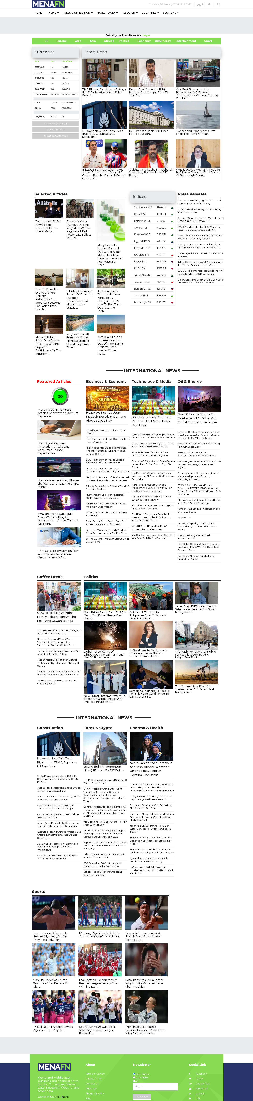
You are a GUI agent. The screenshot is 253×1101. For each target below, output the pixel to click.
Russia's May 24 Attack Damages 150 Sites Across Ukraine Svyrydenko (59, 789)
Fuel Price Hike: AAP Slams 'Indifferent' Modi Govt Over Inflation (106, 505)
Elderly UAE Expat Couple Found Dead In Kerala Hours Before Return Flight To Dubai (154, 464)
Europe (61, 41)
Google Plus (199, 1083)
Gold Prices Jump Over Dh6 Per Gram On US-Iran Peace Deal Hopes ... (105, 615)
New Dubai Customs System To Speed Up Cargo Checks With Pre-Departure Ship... (104, 698)
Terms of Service (95, 1073)
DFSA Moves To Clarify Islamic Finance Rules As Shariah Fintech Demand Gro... (148, 653)
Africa (108, 41)
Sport (206, 41)
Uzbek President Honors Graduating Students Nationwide (102, 873)
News (52, 12)
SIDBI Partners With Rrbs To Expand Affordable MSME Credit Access (105, 461)
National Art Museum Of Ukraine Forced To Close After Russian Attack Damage (107, 479)
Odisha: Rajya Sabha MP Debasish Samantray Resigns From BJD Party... (151, 172)
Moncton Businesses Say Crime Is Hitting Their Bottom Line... (199, 211)
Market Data (106, 12)
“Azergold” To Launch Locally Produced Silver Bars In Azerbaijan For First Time (107, 532)
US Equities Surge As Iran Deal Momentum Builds (194, 537)
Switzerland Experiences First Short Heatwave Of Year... (195, 132)
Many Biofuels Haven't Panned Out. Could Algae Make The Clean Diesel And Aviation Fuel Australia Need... (110, 255)
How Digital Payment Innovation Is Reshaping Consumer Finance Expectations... (54, 448)
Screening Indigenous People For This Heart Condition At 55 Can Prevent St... (149, 693)
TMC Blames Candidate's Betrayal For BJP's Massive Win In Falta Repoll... (104, 92)
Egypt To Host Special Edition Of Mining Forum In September (199, 445)
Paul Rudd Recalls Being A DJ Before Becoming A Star (56, 682)
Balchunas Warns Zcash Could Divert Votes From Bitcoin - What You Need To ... (201, 281)
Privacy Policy (94, 1078)
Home (38, 12)
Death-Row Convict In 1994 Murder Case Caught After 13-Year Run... (149, 92)
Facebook (198, 1073)
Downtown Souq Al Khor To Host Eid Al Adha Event (106, 514)
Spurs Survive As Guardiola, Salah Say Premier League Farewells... (97, 1030)
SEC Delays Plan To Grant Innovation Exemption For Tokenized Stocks (102, 865)
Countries (149, 12)
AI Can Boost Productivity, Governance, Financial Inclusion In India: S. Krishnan (58, 824)
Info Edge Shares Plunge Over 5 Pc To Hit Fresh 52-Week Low (108, 440)
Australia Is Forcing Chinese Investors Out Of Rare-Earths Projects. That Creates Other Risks (59, 834)
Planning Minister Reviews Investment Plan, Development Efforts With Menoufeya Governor (198, 476)
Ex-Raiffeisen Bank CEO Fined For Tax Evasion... (149, 132)
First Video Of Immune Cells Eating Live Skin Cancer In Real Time (153, 507)
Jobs (88, 1098)
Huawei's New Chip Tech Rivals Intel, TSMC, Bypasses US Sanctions (105, 496)
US (42, 41)
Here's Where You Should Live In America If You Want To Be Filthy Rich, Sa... (201, 237)
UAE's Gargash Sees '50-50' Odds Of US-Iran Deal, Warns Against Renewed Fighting (199, 464)
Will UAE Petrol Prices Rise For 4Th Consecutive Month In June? (150, 528)
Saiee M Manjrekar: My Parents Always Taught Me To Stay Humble (57, 857)
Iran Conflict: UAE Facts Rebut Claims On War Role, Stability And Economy (153, 536)
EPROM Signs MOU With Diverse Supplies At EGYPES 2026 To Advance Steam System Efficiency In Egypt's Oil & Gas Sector (199, 490)
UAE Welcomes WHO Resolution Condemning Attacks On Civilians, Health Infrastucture (152, 870)
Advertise (91, 1088)
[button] (209, 4)
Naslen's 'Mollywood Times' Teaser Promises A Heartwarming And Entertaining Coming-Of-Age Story (55, 642)
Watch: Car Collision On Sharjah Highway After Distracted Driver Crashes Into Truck (154, 436)
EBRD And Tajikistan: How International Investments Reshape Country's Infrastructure (57, 846)
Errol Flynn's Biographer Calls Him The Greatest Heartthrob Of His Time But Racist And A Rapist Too (152, 517)
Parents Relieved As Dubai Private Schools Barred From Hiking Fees (150, 454)
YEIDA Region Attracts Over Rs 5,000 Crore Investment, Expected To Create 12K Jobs (58, 779)
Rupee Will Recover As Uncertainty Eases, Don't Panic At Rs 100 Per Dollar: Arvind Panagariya (105, 845)
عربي (199, 4)
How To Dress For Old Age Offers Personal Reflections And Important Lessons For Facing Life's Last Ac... (47, 299)
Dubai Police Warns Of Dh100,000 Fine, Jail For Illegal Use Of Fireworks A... (104, 654)
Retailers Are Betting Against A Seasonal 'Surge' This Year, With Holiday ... (199, 202)
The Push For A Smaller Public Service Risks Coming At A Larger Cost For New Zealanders (153, 476)
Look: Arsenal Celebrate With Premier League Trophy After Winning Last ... (99, 983)
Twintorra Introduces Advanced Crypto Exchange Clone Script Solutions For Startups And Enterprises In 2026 (104, 833)
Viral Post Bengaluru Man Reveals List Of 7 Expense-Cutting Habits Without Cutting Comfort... (197, 94)
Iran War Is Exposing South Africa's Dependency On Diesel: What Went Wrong (197, 526)
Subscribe (142, 1096)
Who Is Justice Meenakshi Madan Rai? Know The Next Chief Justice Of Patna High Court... (198, 172)
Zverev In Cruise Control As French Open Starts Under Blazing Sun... (143, 936)
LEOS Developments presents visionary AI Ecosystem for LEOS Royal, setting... (200, 272)
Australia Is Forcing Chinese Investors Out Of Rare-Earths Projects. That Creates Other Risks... (110, 345)
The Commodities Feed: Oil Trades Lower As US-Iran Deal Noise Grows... (194, 689)
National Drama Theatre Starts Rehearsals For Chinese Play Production (107, 470)
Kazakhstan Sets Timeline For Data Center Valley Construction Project (55, 807)
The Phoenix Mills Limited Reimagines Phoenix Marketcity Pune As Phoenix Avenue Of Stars (106, 450)
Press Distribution (76, 12)
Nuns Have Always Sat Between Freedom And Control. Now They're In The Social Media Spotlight (152, 487)
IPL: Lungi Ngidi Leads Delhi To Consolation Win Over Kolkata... (99, 935)
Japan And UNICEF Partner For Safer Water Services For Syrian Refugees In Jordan (150, 828)
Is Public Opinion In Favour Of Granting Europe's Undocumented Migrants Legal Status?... (79, 299)
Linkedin (197, 1093)
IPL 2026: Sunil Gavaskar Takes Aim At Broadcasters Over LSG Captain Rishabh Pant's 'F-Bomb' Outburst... (103, 174)
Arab (78, 41)
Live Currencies (56, 129)
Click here (61, 1096)
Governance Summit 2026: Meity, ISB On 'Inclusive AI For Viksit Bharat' (58, 798)
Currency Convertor (55, 123)
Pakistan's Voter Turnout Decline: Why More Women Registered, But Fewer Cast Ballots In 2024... (79, 230)
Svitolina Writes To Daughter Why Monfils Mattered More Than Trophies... (144, 983)
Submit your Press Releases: (124, 35)
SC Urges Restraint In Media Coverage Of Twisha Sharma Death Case (59, 632)
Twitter (196, 1078)
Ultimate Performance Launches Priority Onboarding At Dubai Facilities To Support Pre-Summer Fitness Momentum (152, 787)
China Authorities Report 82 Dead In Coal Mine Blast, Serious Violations (200, 501)
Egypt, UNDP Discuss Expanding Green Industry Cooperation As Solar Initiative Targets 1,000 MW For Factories (198, 435)
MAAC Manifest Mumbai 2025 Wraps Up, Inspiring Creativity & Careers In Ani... (199, 228)
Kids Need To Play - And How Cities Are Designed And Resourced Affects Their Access (150, 840)
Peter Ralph (184, 517)
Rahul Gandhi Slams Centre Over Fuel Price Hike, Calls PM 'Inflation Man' (106, 523)
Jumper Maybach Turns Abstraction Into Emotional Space (199, 510)
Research (128, 12)
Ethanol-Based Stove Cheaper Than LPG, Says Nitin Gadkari (108, 487)
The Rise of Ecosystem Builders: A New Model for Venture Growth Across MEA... (59, 554)
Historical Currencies (56, 135)
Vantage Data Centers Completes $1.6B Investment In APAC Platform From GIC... (199, 246)
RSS (194, 1098)
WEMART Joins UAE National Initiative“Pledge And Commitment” (197, 454)
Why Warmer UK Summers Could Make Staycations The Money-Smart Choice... (78, 341)
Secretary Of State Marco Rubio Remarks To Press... (200, 255)
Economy (144, 41)
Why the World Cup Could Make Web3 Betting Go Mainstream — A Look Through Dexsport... (58, 518)
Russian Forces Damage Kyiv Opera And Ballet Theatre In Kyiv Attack (58, 652)
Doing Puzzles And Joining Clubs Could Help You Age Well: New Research (152, 445)
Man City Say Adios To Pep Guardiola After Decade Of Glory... (50, 983)
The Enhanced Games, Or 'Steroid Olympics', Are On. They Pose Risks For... (50, 936)
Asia (93, 41)
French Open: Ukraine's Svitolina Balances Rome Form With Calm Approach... (145, 1030)
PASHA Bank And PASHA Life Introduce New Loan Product (58, 816)
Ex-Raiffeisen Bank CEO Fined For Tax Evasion (106, 432)
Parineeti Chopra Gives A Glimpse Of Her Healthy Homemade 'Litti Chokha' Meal (58, 673)
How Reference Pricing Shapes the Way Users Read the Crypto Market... (59, 483)
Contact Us (92, 1083)
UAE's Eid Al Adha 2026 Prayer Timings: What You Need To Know (152, 498)
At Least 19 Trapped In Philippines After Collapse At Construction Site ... (148, 615)
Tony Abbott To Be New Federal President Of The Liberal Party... (47, 226)
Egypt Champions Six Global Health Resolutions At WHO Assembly (149, 860)
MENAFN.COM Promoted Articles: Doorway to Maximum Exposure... (58, 413)
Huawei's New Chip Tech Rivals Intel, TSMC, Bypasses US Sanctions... (102, 133)
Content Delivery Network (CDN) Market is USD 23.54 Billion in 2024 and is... (201, 220)
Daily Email (198, 1088)
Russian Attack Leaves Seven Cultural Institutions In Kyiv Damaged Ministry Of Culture (58, 662)
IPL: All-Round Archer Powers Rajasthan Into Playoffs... (53, 1028)
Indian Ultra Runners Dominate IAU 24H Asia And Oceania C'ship (104, 856)
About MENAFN (95, 1093)
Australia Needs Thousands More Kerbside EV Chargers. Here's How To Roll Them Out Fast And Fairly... (109, 301)
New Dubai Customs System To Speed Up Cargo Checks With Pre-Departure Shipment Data (198, 547)
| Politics (123, 41)
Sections (169, 12)
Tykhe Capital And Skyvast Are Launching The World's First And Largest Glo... (200, 263)
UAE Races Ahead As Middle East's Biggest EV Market (196, 557)
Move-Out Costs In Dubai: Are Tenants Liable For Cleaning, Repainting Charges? (152, 851)
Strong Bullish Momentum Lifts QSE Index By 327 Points (108, 540)
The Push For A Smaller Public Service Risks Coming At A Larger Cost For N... (195, 654)
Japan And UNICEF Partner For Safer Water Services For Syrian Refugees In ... (195, 609)
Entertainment (180, 41)
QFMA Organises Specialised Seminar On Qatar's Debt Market (105, 781)
